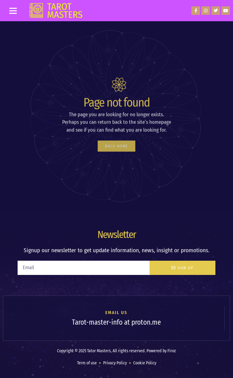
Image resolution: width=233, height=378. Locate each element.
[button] (13, 10)
